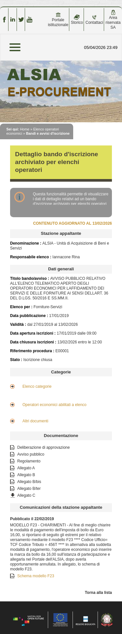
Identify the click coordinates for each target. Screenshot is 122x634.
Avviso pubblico (30, 454)
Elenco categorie (36, 386)
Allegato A (26, 468)
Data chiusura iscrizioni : (33, 342)
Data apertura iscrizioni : (33, 333)
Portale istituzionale (58, 19)
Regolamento (28, 461)
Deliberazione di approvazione (43, 447)
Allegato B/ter (29, 488)
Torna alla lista (98, 592)
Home (24, 129)
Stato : (16, 359)
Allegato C (26, 495)
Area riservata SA (113, 20)
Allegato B (26, 475)
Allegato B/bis (29, 481)
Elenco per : (21, 307)
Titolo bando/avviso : (30, 278)
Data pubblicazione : (29, 315)
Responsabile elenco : (31, 257)
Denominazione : (26, 243)
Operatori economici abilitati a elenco (54, 404)
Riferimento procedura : (32, 351)
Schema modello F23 (35, 576)
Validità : (18, 324)
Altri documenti (35, 421)
